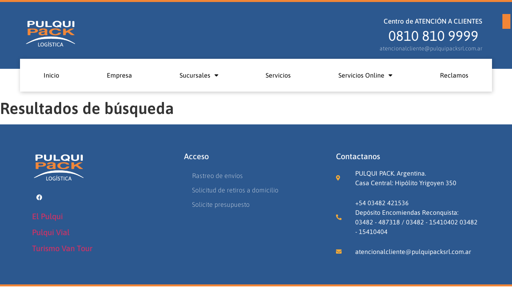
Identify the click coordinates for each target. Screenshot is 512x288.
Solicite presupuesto (221, 204)
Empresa (119, 75)
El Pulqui (47, 216)
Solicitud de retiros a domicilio (235, 190)
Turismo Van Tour (62, 248)
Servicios (278, 75)
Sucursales (199, 75)
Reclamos (454, 75)
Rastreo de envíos (217, 175)
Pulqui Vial (51, 232)
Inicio (51, 75)
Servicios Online (365, 75)
